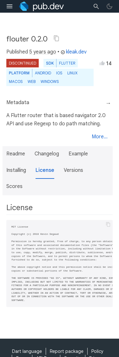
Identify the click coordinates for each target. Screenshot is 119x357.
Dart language (27, 351)
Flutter (67, 63)
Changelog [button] (47, 154)
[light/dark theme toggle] (109, 6)
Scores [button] (14, 186)
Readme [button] (15, 154)
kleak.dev (74, 52)
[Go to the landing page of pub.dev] (41, 6)
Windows (50, 81)
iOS (59, 73)
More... (100, 137)
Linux (72, 73)
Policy (97, 351)
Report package (66, 351)
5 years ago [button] (42, 52)
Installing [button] (16, 170)
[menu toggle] (9, 6)
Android (43, 73)
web (32, 81)
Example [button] (78, 154)
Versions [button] (73, 170)
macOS (16, 81)
